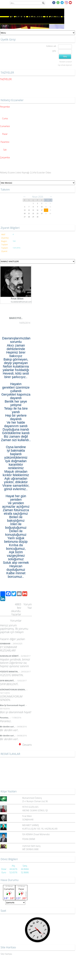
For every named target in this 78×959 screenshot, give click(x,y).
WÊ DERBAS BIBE (30, 849)
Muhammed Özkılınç (32, 797)
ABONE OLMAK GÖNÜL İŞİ (35, 810)
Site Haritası (6, 953)
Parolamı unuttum (65, 62)
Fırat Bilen (27, 816)
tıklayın (19, 632)
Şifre (54, 51)
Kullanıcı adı (51, 46)
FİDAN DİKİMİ (28, 839)
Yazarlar (16, 614)
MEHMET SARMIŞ (30, 825)
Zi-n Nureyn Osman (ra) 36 (35, 801)
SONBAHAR (27, 819)
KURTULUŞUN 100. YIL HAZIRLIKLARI (40, 828)
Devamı (25, 745)
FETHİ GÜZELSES (30, 806)
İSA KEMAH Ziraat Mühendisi (36, 834)
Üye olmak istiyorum (65, 65)
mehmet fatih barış (31, 845)
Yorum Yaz (28, 605)
